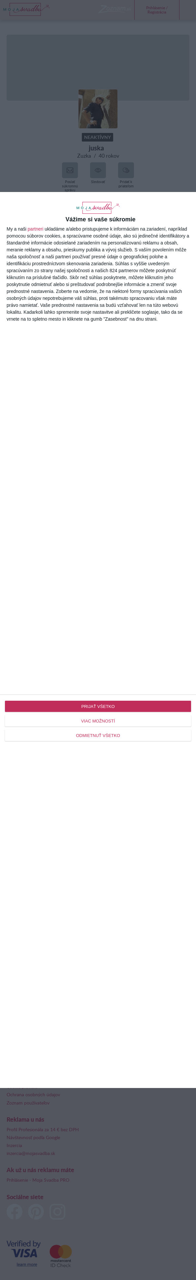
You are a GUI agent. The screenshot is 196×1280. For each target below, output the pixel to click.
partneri (35, 229)
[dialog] (98, 640)
